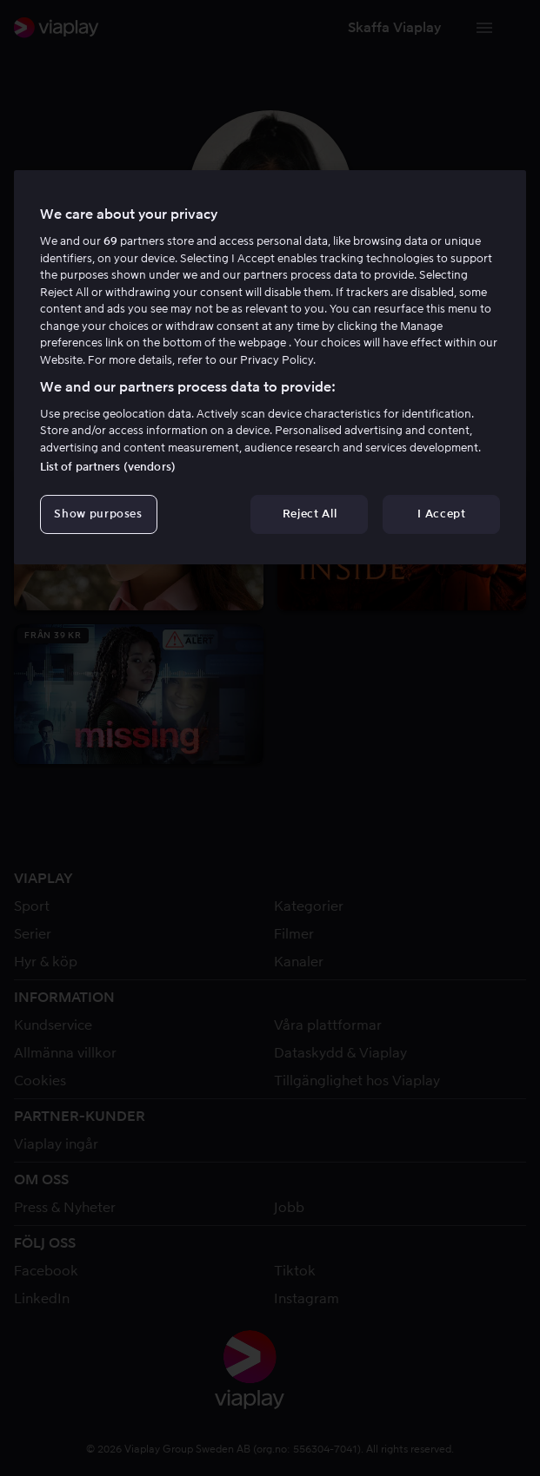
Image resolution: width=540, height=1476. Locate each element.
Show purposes (98, 513)
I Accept (441, 513)
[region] (270, 367)
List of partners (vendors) (108, 466)
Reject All (310, 513)
